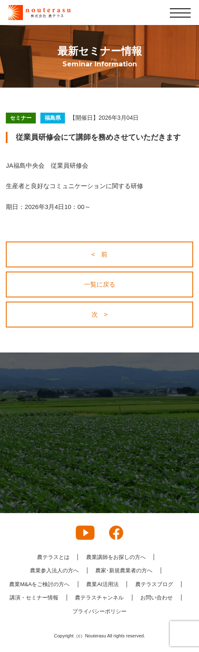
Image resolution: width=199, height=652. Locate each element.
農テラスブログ (154, 584)
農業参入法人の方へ (54, 570)
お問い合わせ (156, 597)
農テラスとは (53, 557)
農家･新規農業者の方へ (123, 570)
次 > (100, 314)
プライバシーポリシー (99, 611)
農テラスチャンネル (99, 597)
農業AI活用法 (102, 584)
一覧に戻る (99, 284)
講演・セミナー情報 (34, 597)
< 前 (100, 254)
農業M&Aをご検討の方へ (39, 584)
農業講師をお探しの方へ (116, 557)
